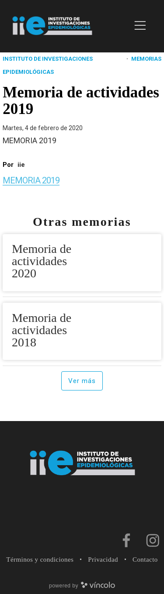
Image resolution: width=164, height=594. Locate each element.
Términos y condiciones (39, 559)
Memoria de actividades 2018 (41, 330)
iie (21, 165)
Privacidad (103, 559)
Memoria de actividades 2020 (41, 261)
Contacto (145, 559)
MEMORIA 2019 (31, 180)
